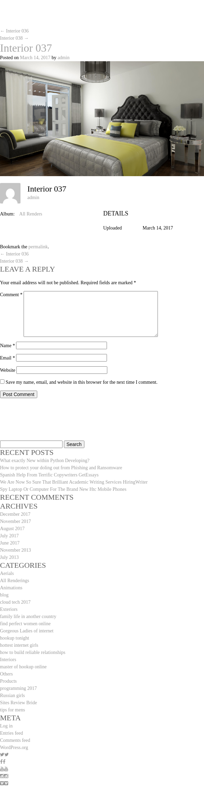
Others (6, 674)
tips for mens (12, 709)
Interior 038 (14, 38)
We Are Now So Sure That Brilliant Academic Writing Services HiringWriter (74, 482)
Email (7, 357)
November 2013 (15, 550)
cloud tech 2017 (15, 602)
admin (63, 57)
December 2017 (15, 514)
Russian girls (12, 695)
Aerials (7, 573)
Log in (6, 726)
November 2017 (15, 521)
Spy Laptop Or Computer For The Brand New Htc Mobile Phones (63, 489)
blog (4, 595)
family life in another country (28, 616)
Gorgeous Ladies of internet (26, 630)
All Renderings (14, 580)
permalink (38, 246)
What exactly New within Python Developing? (45, 460)
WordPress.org (14, 747)
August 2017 (12, 528)
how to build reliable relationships (32, 652)
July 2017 (9, 535)
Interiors (8, 659)
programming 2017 (18, 688)
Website (7, 370)
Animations (11, 587)
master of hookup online (23, 666)
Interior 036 (14, 31)
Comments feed (15, 740)
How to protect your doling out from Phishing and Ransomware (61, 467)
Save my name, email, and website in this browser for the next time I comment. (82, 382)
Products (8, 681)
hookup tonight (14, 638)
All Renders (30, 214)
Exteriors (8, 609)
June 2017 (9, 543)
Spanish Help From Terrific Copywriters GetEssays (49, 474)
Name (7, 345)
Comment (11, 294)
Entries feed (11, 733)
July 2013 (9, 557)
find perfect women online (25, 623)
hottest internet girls (19, 645)
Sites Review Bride (18, 702)
